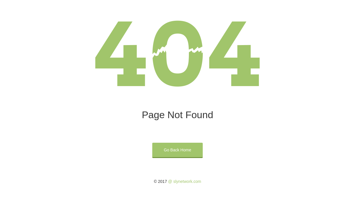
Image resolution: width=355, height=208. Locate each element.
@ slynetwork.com (184, 181)
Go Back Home (177, 150)
